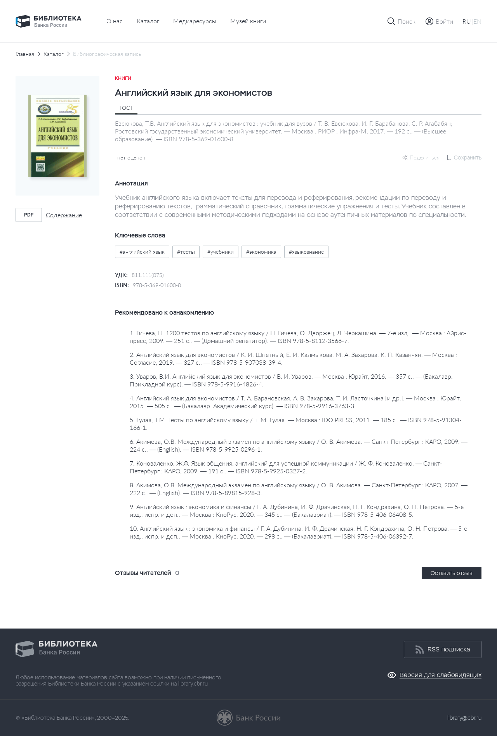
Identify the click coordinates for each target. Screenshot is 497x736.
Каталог (148, 20)
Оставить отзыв (452, 573)
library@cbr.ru (464, 717)
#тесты (186, 251)
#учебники (220, 251)
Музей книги (248, 20)
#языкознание (306, 251)
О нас (114, 20)
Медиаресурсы (194, 20)
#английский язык (142, 251)
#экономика (261, 251)
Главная (25, 54)
